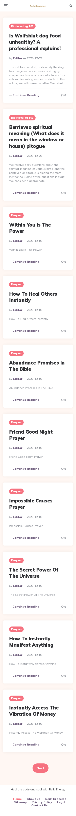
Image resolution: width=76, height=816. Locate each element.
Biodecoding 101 (22, 26)
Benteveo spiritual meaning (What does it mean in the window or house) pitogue (36, 136)
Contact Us (39, 805)
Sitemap (20, 802)
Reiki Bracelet (55, 799)
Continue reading (26, 95)
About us (33, 799)
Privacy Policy (42, 802)
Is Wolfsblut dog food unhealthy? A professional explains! (35, 42)
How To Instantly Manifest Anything (31, 642)
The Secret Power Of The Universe (33, 573)
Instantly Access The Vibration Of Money (34, 711)
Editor (17, 58)
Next (40, 768)
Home (17, 799)
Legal (61, 802)
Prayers (16, 215)
